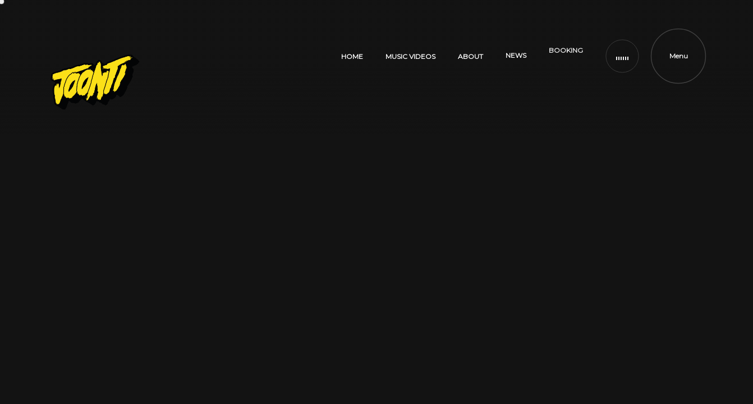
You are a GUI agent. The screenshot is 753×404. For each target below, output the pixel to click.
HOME (352, 55)
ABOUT (470, 35)
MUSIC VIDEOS (410, 50)
